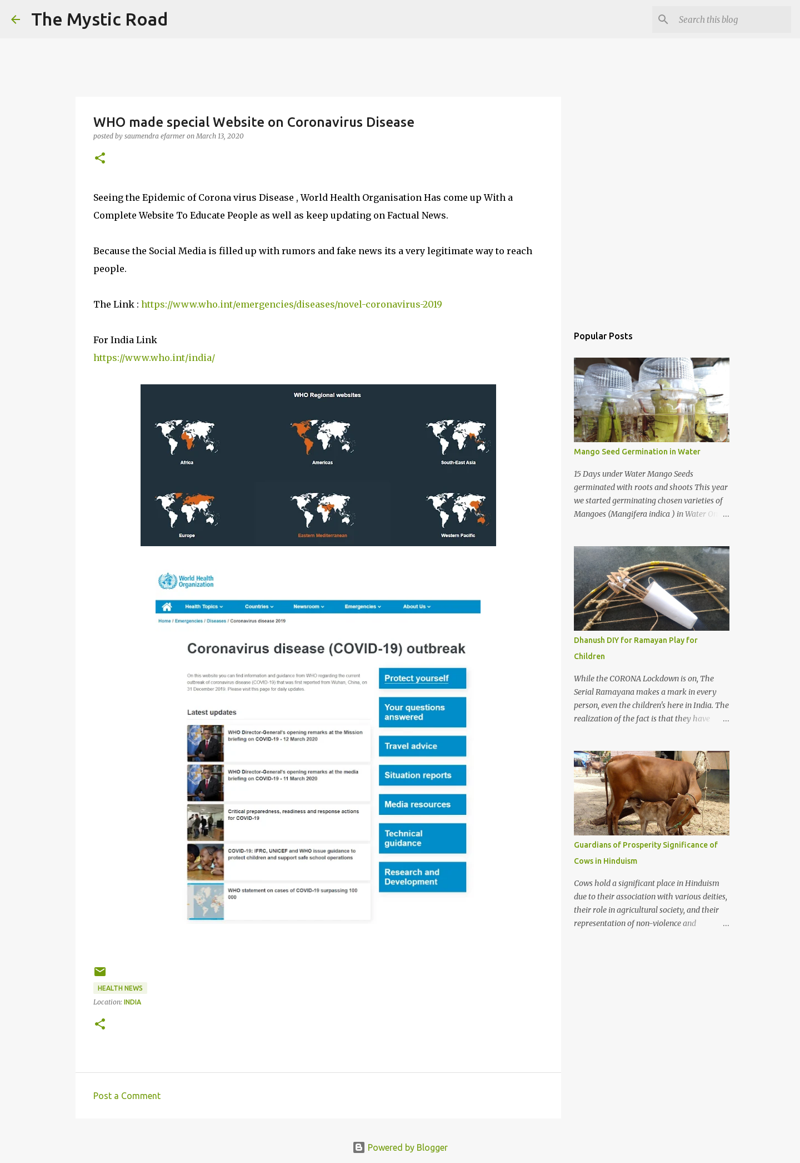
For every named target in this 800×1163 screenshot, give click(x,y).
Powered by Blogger (400, 1147)
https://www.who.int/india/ (154, 357)
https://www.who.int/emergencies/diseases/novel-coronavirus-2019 (291, 304)
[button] (100, 158)
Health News (120, 988)
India (132, 1002)
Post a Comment (127, 1096)
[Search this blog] (732, 19)
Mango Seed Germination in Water (637, 451)
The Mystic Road (99, 19)
